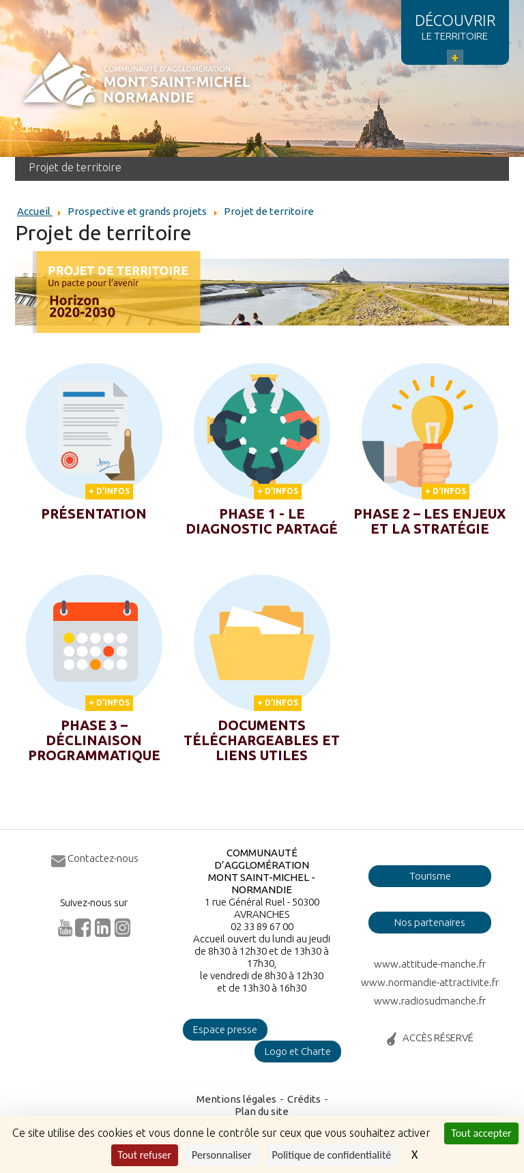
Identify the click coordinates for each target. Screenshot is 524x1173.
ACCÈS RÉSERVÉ (438, 1037)
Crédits (304, 1099)
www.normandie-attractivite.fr (430, 982)
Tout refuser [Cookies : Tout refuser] (144, 1154)
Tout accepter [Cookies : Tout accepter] (481, 1133)
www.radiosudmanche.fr (430, 1001)
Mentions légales (236, 1099)
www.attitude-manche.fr (430, 964)
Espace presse (225, 1029)
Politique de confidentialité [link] (332, 1154)
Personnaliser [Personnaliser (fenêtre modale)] (222, 1154)
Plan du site (262, 1111)
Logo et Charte (298, 1051)
